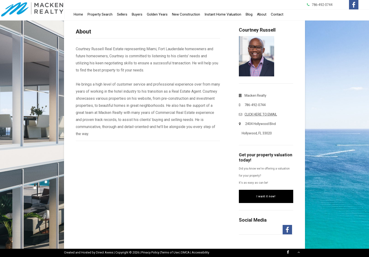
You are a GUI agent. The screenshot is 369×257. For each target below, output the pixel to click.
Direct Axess (104, 252)
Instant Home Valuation (223, 14)
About (261, 14)
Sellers (122, 14)
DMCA (185, 252)
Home (78, 14)
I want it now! (266, 196)
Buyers (137, 14)
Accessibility (200, 252)
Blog (249, 14)
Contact (277, 14)
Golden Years (157, 14)
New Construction (186, 14)
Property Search (100, 14)
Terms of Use (170, 252)
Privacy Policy (150, 252)
